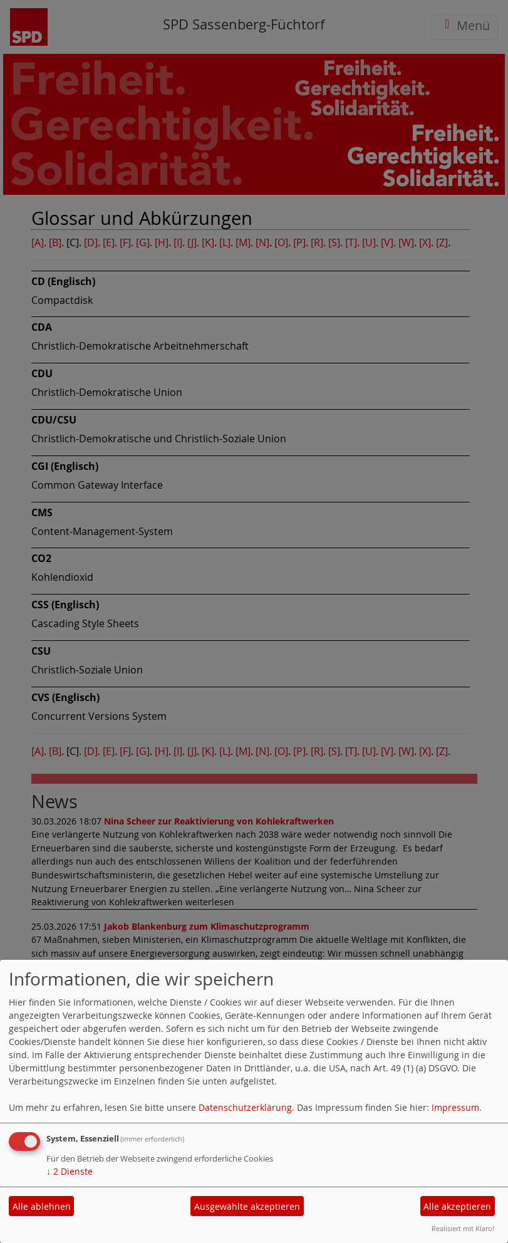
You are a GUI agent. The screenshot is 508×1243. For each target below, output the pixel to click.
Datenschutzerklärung (245, 1107)
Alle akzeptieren (457, 1206)
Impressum (455, 1107)
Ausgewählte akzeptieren (247, 1206)
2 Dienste (69, 1171)
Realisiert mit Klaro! (463, 1228)
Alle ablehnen (42, 1206)
